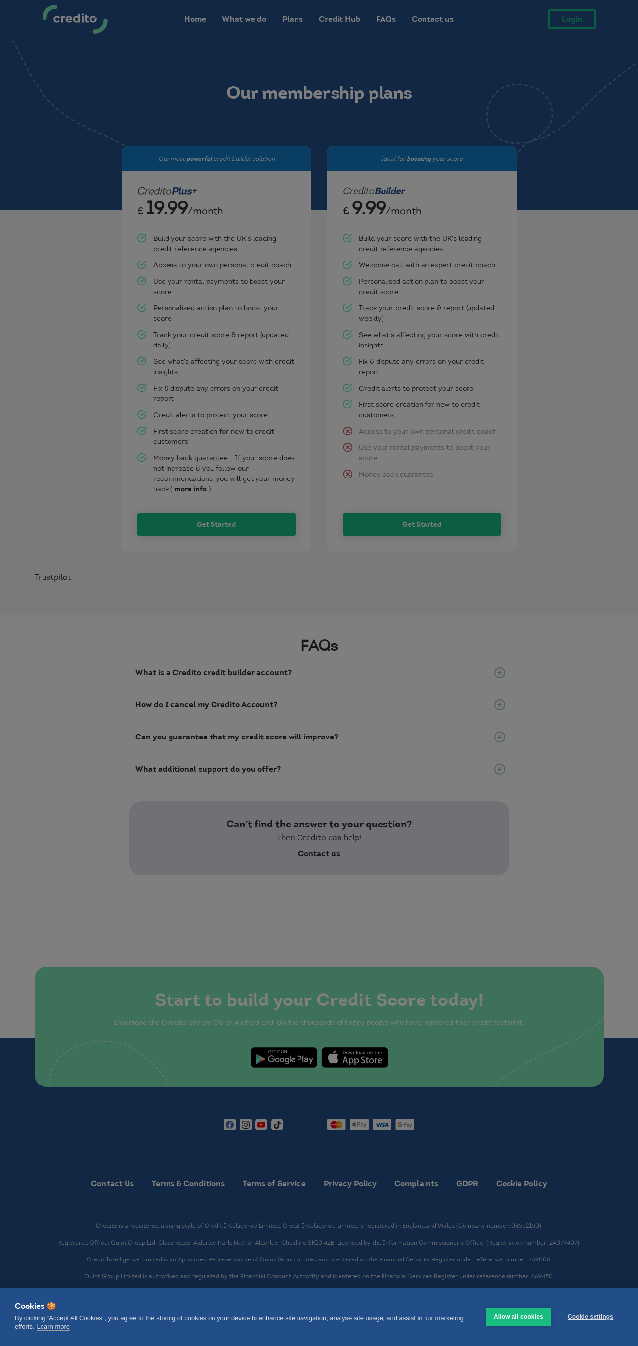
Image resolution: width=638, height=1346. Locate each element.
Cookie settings (590, 1316)
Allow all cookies (518, 1316)
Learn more (53, 1326)
